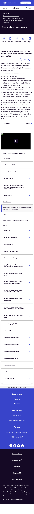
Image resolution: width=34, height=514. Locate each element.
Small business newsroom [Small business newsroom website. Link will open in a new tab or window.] (16, 420)
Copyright (17, 473)
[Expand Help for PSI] (29, 330)
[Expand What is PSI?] (29, 158)
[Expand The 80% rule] (29, 195)
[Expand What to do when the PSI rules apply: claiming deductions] (29, 282)
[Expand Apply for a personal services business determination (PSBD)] (29, 265)
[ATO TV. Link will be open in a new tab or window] (22, 445)
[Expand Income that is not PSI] (29, 171)
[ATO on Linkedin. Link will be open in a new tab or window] (18, 445)
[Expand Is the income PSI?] (29, 165)
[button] (29, 60)
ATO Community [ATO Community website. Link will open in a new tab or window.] (16, 437)
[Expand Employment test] (29, 244)
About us (17, 399)
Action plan (29, 42)
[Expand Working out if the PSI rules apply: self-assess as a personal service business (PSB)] (29, 187)
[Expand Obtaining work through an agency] (29, 258)
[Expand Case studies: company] (29, 358)
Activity (5, 214)
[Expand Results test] (29, 230)
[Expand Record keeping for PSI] (29, 324)
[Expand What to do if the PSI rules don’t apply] (29, 316)
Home (16, 8)
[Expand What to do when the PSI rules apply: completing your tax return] (29, 308)
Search (29, 8)
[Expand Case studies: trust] (29, 365)
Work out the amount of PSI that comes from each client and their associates (17, 208)
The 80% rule (7, 202)
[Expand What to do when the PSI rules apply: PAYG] (29, 299)
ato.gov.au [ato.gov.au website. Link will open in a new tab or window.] (16, 415)
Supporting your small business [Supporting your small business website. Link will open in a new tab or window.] (16, 432)
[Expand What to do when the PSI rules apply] (29, 274)
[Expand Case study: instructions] (29, 337)
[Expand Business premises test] (29, 251)
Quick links (23, 41)
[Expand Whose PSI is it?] (29, 178)
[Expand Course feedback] (29, 378)
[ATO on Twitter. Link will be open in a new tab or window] (14, 445)
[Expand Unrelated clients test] (29, 237)
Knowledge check (17, 42)
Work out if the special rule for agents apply (15, 220)
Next (28, 124)
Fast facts (10, 41)
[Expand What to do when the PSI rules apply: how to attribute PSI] (29, 291)
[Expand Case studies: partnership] (29, 351)
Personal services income (11, 16)
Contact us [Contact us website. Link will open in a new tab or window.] (16, 460)
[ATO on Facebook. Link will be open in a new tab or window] (10, 445)
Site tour (17, 404)
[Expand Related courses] (29, 372)
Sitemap (17, 466)
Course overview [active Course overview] (3, 42)
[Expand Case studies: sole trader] (29, 344)
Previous (7, 124)
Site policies (17, 479)
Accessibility (17, 454)
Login (26, 3)
